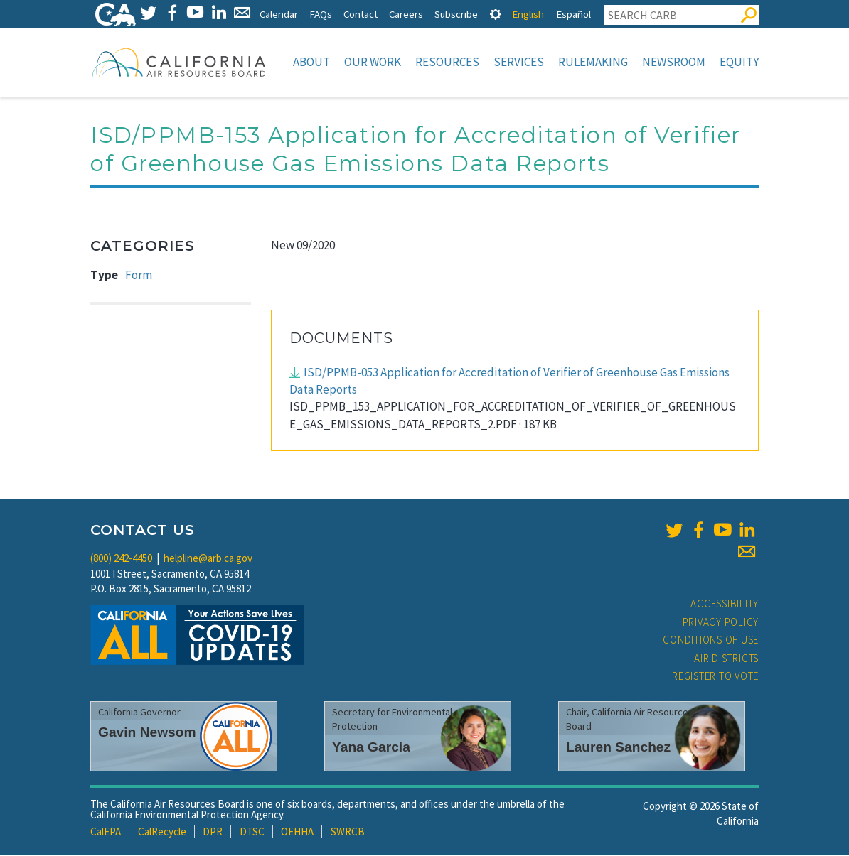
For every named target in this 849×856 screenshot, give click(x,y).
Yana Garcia (371, 748)
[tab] (495, 14)
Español (573, 14)
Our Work (372, 62)
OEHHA (297, 833)
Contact (360, 14)
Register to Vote (715, 677)
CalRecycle (162, 833)
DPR (213, 833)
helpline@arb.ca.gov (208, 559)
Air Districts (726, 659)
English (528, 14)
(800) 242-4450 (121, 559)
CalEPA (105, 833)
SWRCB (348, 833)
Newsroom (673, 62)
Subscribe (456, 14)
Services (518, 62)
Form (138, 276)
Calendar (279, 14)
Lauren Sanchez (618, 748)
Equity (739, 62)
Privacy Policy (721, 623)
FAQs (320, 14)
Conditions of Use (711, 641)
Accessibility (724, 605)
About (311, 62)
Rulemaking (593, 62)
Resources (447, 62)
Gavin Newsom (147, 733)
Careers (406, 14)
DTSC (252, 833)
